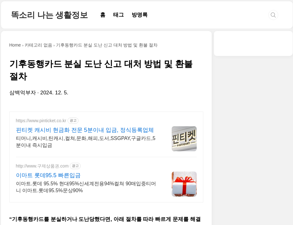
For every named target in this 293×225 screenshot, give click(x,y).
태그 (118, 15)
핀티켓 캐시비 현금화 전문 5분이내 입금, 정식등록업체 (85, 130)
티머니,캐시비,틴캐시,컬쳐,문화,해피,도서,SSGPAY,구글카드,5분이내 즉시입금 (85, 142)
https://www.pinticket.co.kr (41, 120)
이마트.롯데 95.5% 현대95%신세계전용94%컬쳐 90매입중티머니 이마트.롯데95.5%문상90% (86, 187)
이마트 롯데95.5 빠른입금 (48, 175)
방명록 (140, 15)
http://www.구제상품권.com (42, 165)
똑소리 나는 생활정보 (49, 15)
